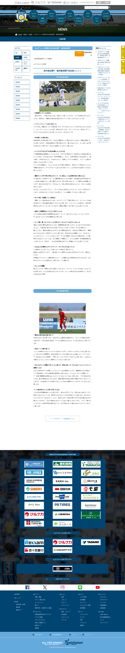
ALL (16, 53)
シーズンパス (39, 602)
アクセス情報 (39, 617)
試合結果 (64, 614)
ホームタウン (25, 63)
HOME (20, 34)
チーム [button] (69, 15)
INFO (25, 53)
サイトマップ (104, 622)
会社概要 (82, 599)
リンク (102, 620)
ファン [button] (96, 19)
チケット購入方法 (40, 599)
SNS (81, 620)
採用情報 (82, 608)
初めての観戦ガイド (40, 622)
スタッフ (64, 599)
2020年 (17, 109)
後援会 (82, 625)
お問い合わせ (104, 614)
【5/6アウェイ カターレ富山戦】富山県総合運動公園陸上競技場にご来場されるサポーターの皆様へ (103, 70)
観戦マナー (19, 610)
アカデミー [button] (78, 19)
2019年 (17, 114)
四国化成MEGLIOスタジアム (43, 614)
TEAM (25, 57)
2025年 (17, 87)
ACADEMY (17, 69)
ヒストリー (83, 602)
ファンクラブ (84, 614)
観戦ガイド (38, 625)
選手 (62, 597)
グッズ (82, 617)
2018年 (17, 118)
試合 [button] (42, 19)
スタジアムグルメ (40, 620)
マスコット (83, 622)
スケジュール (65, 605)
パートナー (103, 602)
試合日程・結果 (20, 604)
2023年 (17, 96)
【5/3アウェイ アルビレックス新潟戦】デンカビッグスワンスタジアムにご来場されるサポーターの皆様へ (103, 81)
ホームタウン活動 (85, 605)
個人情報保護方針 (105, 617)
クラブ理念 (83, 597)
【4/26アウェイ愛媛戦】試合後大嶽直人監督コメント (103, 62)
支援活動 (102, 608)
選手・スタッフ (65, 611)
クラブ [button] (87, 15)
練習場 (37, 628)
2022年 (17, 100)
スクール (64, 620)
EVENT (17, 62)
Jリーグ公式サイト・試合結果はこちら (62, 418)
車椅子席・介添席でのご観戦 (43, 608)
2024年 (17, 91)
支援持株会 (103, 605)
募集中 (25, 68)
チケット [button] (51, 15)
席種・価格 (38, 597)
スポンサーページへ (62, 579)
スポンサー (103, 597)
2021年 (17, 105)
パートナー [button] (105, 15)
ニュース (33, 15)
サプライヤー (104, 599)
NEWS (25, 34)
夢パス (37, 605)
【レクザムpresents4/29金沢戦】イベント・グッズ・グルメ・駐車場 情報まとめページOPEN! (103, 96)
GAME (30, 34)
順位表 (18, 607)
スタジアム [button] (60, 19)
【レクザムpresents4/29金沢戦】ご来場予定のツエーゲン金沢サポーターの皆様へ (103, 119)
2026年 (17, 82)
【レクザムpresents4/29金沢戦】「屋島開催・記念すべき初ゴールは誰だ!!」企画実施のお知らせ (103, 129)
